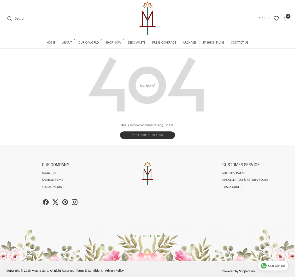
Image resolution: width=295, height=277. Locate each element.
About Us (49, 173)
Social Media (52, 187)
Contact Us (239, 42)
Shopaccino (247, 271)
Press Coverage (164, 42)
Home (51, 42)
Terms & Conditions (89, 271)
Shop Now (115, 42)
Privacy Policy (114, 271)
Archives (189, 42)
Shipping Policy (234, 173)
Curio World (90, 42)
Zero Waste (136, 42)
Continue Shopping (147, 135)
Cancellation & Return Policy (245, 180)
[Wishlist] (276, 18)
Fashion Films (213, 42)
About (68, 42)
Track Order (232, 187)
